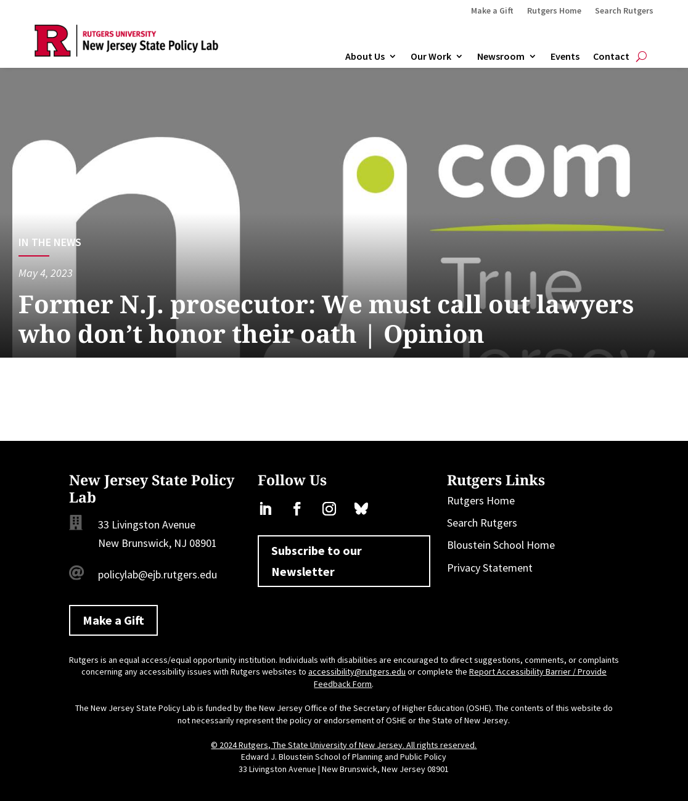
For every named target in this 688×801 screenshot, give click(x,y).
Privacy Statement (490, 568)
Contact (611, 56)
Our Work (431, 56)
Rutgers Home (554, 11)
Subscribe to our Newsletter (316, 561)
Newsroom (501, 56)
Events (565, 56)
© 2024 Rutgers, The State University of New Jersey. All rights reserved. (344, 744)
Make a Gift (492, 11)
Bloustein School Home (501, 545)
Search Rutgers (624, 11)
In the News (49, 242)
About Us (365, 56)
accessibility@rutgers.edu (357, 671)
